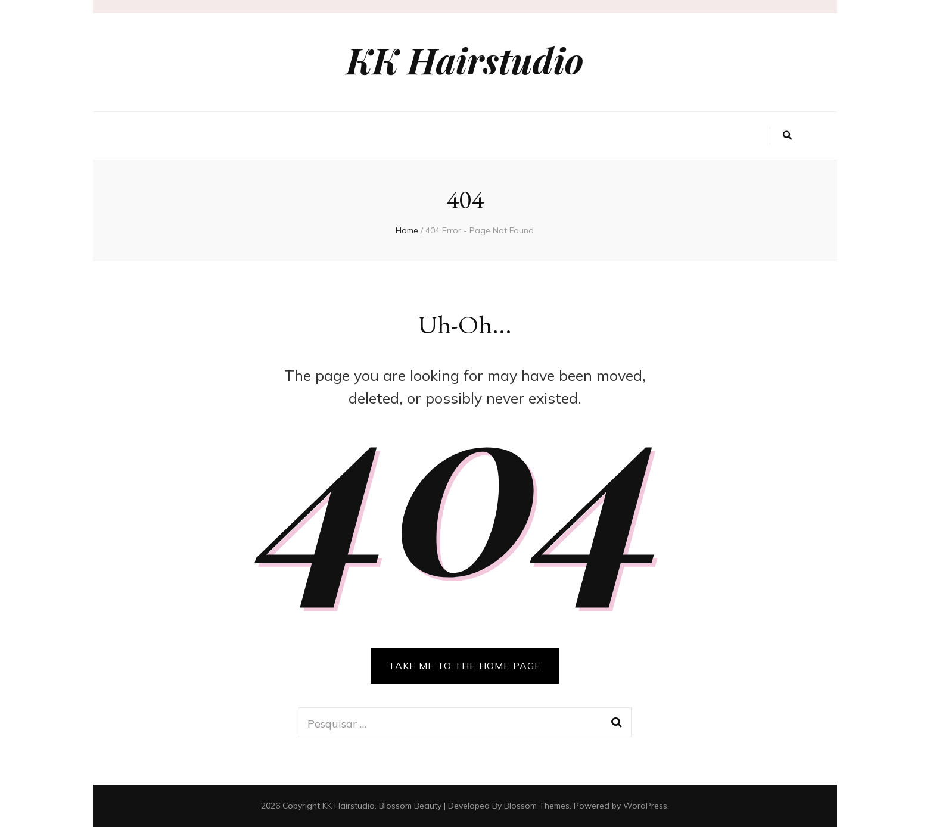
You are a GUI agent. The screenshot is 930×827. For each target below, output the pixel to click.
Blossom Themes (537, 805)
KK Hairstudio (465, 59)
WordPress (645, 805)
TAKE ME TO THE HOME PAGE (464, 666)
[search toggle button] (787, 136)
